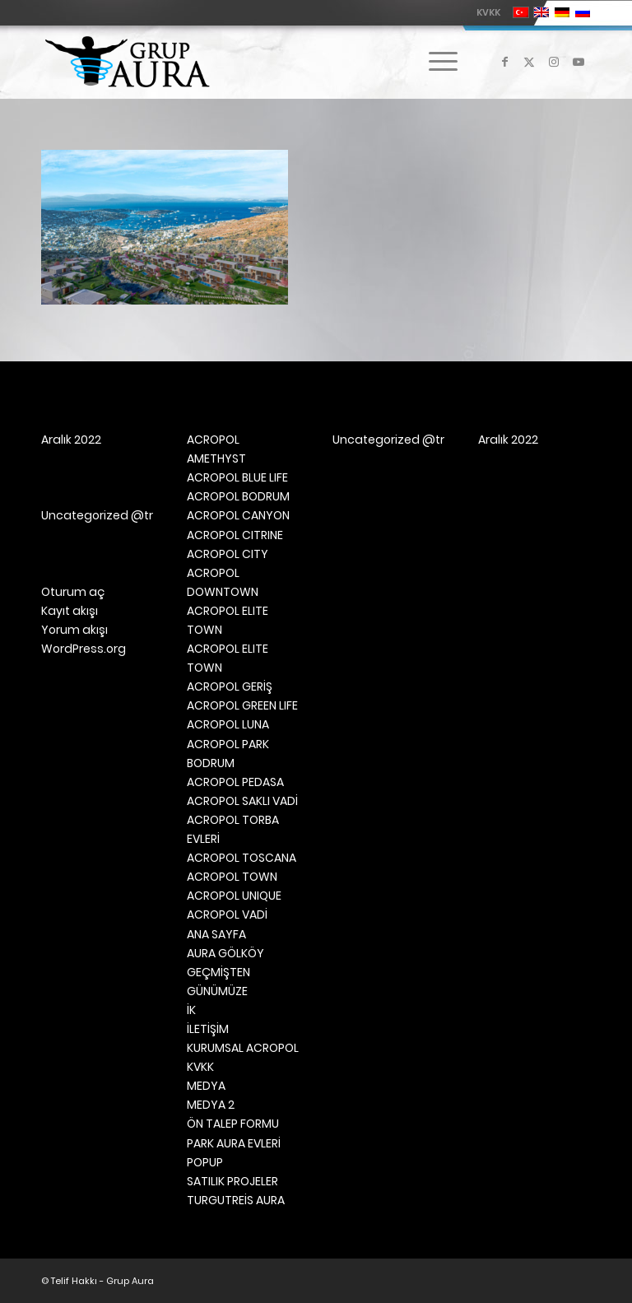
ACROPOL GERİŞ (229, 686)
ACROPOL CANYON (238, 515)
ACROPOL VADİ (227, 914)
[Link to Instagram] (553, 61)
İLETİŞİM (208, 1029)
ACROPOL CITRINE (235, 535)
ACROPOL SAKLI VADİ (242, 801)
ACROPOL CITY (227, 554)
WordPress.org (83, 648)
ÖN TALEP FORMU (233, 1123)
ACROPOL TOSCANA (241, 857)
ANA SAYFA (216, 934)
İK (191, 1010)
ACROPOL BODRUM (238, 496)
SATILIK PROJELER (232, 1181)
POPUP (205, 1162)
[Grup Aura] (127, 62)
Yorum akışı (74, 629)
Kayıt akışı (69, 611)
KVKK (488, 12)
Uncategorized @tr (97, 515)
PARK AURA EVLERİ (234, 1143)
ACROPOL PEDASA (235, 782)
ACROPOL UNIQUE (234, 895)
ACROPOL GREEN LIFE (242, 705)
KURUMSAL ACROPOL (243, 1048)
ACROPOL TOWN (232, 876)
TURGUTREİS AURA (236, 1200)
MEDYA (206, 1085)
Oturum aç (73, 592)
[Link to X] (529, 61)
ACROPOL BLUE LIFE (237, 477)
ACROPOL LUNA (228, 724)
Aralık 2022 (71, 439)
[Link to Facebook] (504, 61)
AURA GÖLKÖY (225, 953)
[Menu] (435, 62)
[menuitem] (484, 12)
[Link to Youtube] (578, 61)
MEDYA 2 (211, 1104)
